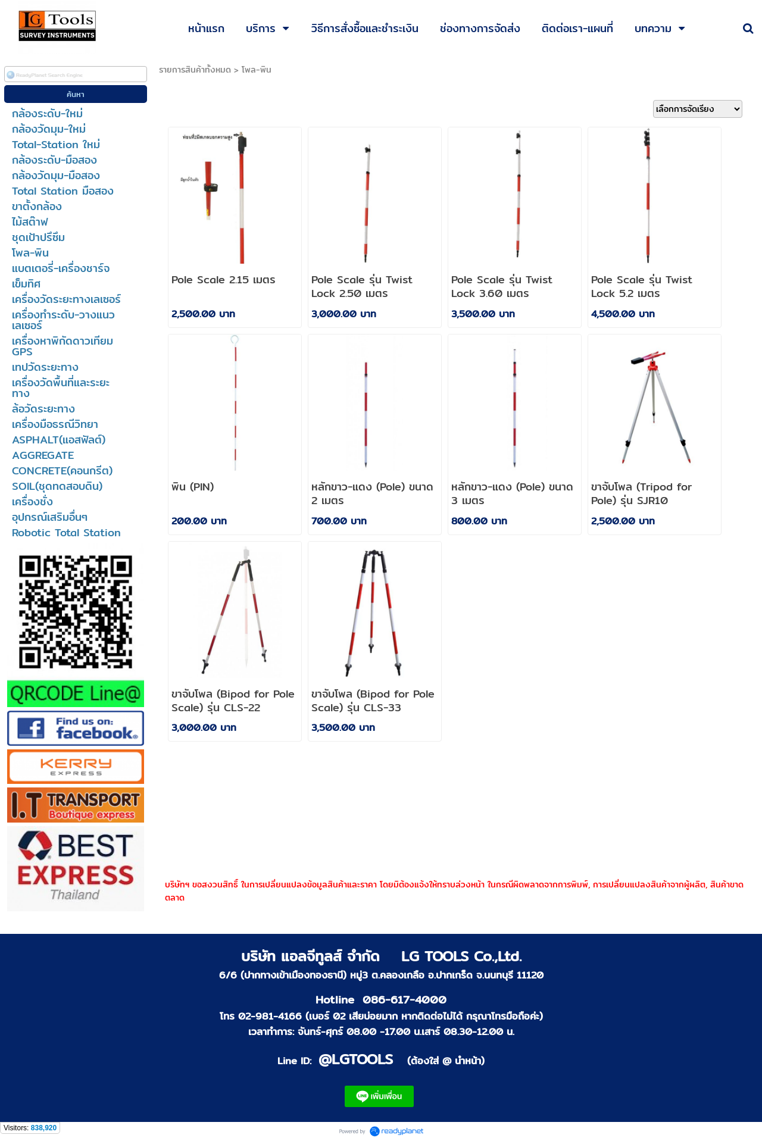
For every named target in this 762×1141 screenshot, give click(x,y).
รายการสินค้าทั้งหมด (195, 69)
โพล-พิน (256, 69)
